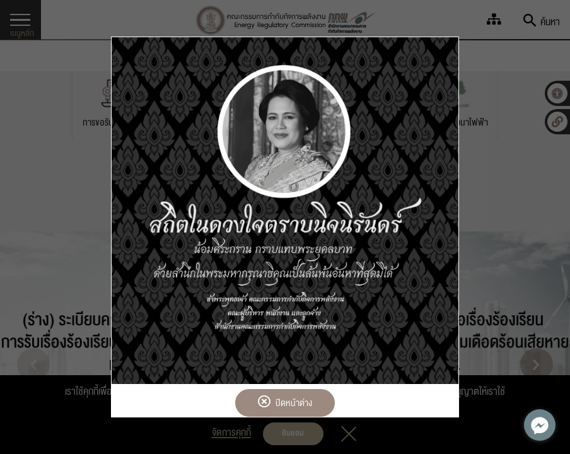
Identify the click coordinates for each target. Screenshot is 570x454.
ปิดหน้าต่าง (285, 403)
